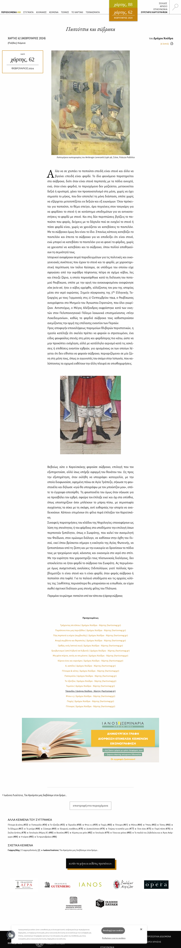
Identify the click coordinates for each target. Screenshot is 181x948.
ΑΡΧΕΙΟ (163, 6)
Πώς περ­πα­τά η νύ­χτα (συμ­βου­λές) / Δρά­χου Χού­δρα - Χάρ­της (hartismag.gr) (90, 635)
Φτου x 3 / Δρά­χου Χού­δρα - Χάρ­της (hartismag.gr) (90, 696)
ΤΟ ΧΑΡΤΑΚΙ (77, 12)
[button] (10, 934)
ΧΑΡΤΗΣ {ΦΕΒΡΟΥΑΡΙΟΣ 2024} (27, 38)
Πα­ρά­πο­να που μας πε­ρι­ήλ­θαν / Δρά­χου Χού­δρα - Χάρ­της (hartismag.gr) (90, 630)
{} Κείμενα (16, 43)
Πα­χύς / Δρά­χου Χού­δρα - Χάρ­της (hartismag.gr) (90, 701)
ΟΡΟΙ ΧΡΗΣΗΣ (154, 942)
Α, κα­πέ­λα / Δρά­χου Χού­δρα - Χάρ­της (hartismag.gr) (90, 666)
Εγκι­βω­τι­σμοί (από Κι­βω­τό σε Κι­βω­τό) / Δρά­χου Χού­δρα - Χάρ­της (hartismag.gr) (90, 650)
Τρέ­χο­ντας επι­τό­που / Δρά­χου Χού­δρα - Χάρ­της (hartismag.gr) (90, 625)
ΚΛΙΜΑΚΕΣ (41, 12)
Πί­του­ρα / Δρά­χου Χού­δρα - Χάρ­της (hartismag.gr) (90, 706)
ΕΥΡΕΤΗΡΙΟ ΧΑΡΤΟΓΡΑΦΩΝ (154, 12)
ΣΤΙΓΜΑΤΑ (28, 12)
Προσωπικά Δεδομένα (159, 936)
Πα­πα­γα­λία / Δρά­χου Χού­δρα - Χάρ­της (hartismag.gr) (90, 676)
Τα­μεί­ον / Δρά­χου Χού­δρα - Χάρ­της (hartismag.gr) (90, 686)
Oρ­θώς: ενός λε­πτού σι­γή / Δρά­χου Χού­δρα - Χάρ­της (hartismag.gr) (90, 645)
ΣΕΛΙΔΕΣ (163, 3)
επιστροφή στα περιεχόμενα (90, 805)
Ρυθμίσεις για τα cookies (113, 938)
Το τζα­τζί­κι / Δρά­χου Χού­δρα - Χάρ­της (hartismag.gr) (90, 681)
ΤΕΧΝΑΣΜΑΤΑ (93, 12)
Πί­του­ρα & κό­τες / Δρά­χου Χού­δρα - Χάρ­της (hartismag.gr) (90, 671)
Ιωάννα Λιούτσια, (34, 795)
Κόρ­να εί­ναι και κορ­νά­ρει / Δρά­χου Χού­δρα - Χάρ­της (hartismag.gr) (90, 661)
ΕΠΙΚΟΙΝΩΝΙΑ (160, 9)
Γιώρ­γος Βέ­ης (24, 850)
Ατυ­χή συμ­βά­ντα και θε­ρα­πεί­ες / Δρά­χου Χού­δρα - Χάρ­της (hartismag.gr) (90, 640)
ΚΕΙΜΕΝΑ (53, 12)
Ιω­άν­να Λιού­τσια (70, 850)
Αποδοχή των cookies (113, 930)
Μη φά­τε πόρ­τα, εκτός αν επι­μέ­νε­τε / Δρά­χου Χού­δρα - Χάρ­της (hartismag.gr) (90, 655)
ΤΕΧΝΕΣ (65, 12)
